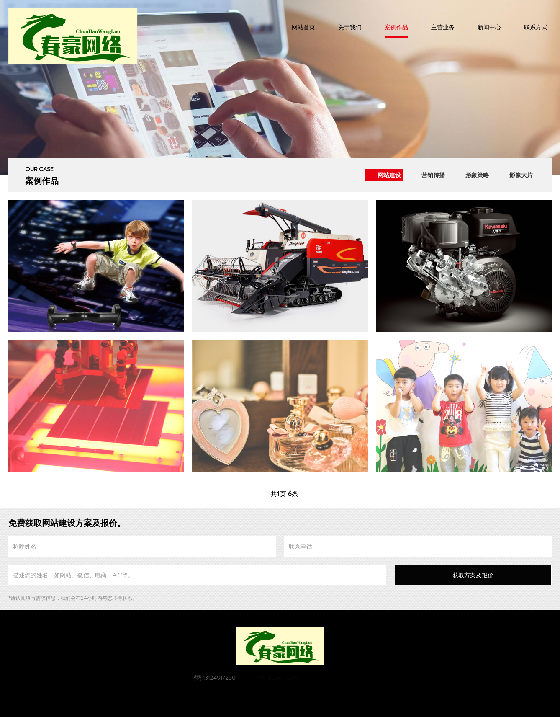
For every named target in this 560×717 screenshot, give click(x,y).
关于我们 (350, 27)
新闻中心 (489, 27)
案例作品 (396, 27)
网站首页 (303, 27)
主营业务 (443, 27)
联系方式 (535, 27)
